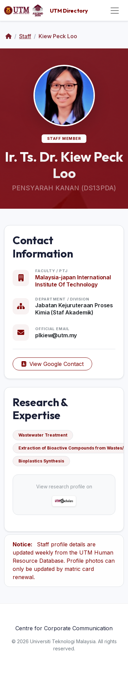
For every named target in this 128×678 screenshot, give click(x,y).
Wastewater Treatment (42, 435)
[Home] (8, 36)
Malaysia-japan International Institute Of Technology (73, 281)
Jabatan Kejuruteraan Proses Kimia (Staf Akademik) (74, 309)
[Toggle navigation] (114, 10)
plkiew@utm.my (56, 335)
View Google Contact (52, 363)
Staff (25, 36)
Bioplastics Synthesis (41, 460)
